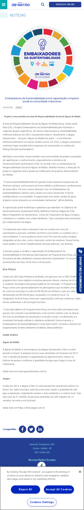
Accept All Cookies (59, 489)
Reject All (25, 489)
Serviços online (65, 4)
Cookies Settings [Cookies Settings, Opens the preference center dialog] (42, 502)
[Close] (80, 472)
